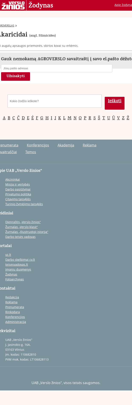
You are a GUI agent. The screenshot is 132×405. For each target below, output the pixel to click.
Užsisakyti (16, 76)
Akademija (66, 145)
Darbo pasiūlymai (17, 189)
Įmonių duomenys (18, 269)
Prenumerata (14, 307)
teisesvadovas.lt (16, 264)
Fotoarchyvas (14, 279)
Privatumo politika (18, 194)
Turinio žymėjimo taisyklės (24, 204)
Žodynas (41, 6)
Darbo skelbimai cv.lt (20, 260)
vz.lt (8, 255)
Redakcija (12, 297)
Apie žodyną (123, 5)
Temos (30, 152)
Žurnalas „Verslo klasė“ (21, 227)
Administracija (15, 322)
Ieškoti (114, 101)
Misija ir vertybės (17, 184)
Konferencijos (38, 145)
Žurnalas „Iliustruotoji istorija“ (26, 232)
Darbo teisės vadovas (20, 237)
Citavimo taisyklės (18, 199)
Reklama (89, 145)
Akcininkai (12, 179)
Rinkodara (12, 312)
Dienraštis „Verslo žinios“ (23, 222)
